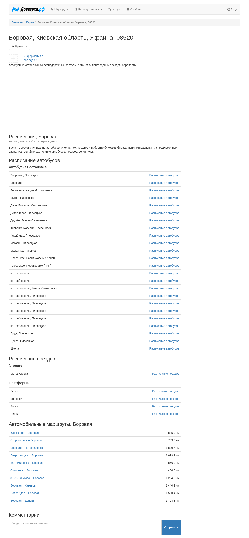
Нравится (19, 46)
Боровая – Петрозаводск (26, 447)
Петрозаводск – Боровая (26, 455)
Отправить (171, 527)
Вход (232, 9)
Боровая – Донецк (22, 500)
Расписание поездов (165, 373)
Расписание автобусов (164, 175)
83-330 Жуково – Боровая (27, 478)
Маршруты (60, 9)
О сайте (134, 9)
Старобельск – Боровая (26, 440)
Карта (30, 22)
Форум (114, 9)
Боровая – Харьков (23, 485)
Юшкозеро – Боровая (24, 432)
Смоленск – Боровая (24, 470)
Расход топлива (88, 9)
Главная (17, 22)
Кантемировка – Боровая (26, 463)
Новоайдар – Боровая (24, 493)
